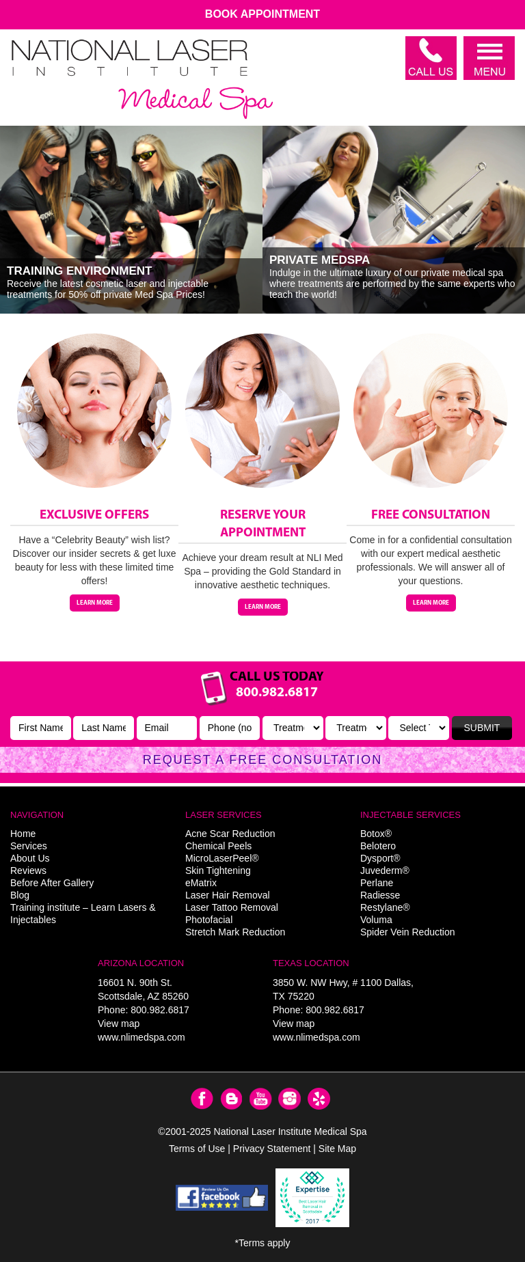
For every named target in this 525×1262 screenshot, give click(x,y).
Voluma (376, 919)
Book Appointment (262, 14)
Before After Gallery (52, 882)
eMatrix (201, 882)
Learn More (95, 603)
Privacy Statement (272, 1148)
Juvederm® (384, 870)
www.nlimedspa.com (141, 1037)
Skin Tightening (218, 870)
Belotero (378, 845)
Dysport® (380, 858)
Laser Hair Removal (227, 895)
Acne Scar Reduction (230, 833)
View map (118, 1023)
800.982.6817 (160, 1009)
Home (23, 833)
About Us (30, 858)
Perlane (376, 882)
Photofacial (208, 919)
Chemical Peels (218, 845)
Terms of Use (197, 1148)
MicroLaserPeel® (222, 858)
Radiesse (380, 895)
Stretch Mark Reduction (235, 932)
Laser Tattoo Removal (231, 907)
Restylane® (385, 907)
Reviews (28, 870)
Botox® (376, 833)
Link (262, 722)
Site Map (337, 1148)
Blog (19, 895)
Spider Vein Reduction (407, 932)
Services (28, 845)
